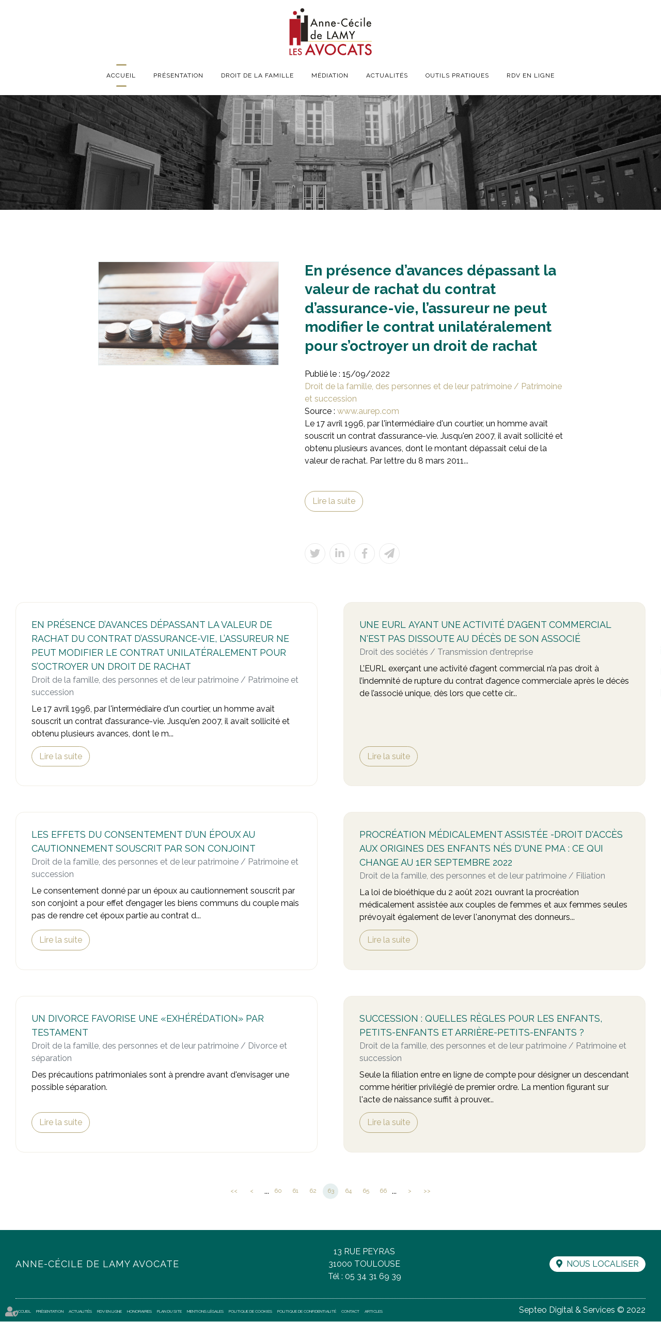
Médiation (330, 75)
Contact (350, 1311)
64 (348, 1191)
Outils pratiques (457, 75)
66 (383, 1191)
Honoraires (139, 1311)
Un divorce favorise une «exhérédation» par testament (148, 1026)
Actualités (387, 75)
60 (278, 1191)
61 (295, 1191)
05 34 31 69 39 (373, 1277)
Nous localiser (602, 1264)
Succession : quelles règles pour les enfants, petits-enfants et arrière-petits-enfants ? (481, 1026)
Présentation (178, 75)
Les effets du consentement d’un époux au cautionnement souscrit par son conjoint (144, 842)
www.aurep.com (368, 411)
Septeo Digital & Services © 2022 (582, 1310)
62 (313, 1191)
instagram (640, 671)
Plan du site (169, 1311)
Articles (374, 1311)
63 (330, 1191)
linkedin (640, 650)
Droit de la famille (257, 75)
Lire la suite (333, 501)
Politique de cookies (250, 1311)
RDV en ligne (531, 75)
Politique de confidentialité (306, 1311)
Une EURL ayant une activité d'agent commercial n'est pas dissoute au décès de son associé (485, 632)
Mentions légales (205, 1311)
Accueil (121, 75)
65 (366, 1191)
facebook (640, 630)
